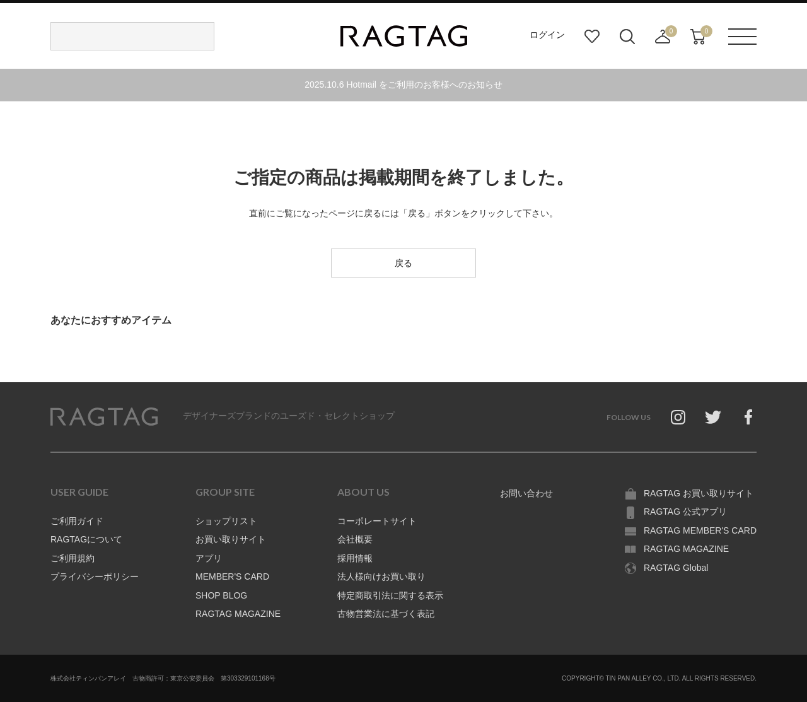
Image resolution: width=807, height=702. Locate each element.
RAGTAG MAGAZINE (238, 614)
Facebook (748, 417)
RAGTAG (104, 416)
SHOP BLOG (221, 595)
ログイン (547, 35)
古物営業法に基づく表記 (385, 614)
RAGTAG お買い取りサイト (698, 493)
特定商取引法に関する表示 (390, 595)
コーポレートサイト (377, 521)
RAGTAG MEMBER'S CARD (700, 530)
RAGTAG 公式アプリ (685, 511)
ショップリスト (226, 521)
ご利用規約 (72, 558)
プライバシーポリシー (94, 576)
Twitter (713, 417)
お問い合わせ (526, 493)
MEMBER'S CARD (232, 576)
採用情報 (355, 558)
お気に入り (592, 36)
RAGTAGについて (86, 539)
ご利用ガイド (76, 521)
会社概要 (355, 539)
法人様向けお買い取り (381, 576)
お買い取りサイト (230, 539)
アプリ (208, 558)
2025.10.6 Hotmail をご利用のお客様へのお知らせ (403, 84)
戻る (403, 263)
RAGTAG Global (676, 568)
